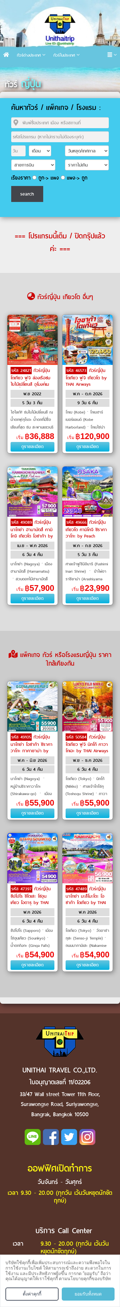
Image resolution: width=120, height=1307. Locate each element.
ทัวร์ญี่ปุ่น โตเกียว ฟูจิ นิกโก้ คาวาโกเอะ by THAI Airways (87, 743)
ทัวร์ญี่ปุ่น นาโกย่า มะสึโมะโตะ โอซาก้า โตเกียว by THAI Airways (86, 899)
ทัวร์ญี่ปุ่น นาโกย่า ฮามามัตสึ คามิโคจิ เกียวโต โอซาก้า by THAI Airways (32, 532)
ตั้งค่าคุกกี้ (32, 1293)
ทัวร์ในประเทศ (64, 55)
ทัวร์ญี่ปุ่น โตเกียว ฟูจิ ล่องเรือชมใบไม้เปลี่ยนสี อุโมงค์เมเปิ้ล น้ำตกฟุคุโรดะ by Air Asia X (30, 384)
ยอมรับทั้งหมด (88, 1293)
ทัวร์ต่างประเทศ (29, 55)
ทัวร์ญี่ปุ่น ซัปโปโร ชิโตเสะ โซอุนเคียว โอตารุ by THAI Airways (31, 899)
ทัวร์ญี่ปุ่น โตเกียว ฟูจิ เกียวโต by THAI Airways (86, 377)
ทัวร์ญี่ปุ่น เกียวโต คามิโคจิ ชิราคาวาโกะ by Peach (86, 529)
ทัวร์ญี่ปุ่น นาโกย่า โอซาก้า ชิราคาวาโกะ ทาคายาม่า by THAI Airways (31, 747)
